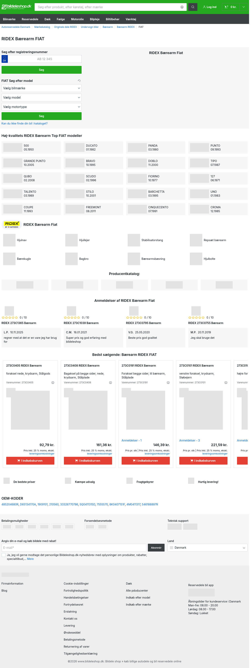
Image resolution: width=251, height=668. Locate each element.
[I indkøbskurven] (30, 461)
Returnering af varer (76, 646)
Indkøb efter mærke (138, 604)
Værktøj (131, 19)
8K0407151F (117, 504)
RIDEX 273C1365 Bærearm (19, 323)
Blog (4, 590)
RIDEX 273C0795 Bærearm (143, 323)
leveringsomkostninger (41, 453)
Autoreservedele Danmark (16, 26)
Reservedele (30, 19)
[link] (235, 7)
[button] (182, 7)
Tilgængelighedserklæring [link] (80, 653)
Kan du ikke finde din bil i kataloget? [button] (25, 123)
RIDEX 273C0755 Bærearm (205, 323)
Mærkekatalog (42, 26)
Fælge (61, 19)
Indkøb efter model (138, 597)
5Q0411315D (87, 504)
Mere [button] (30, 558)
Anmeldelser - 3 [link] (189, 440)
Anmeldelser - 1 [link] (132, 440)
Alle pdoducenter (137, 590)
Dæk (47, 19)
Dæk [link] (129, 583)
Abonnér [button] (156, 547)
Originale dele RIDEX (65, 26)
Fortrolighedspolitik (76, 590)
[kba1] (45, 59)
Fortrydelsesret (73, 604)
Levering (69, 625)
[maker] (42, 88)
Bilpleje (95, 19)
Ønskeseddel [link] (72, 632)
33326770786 (69, 504)
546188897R (150, 504)
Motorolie (77, 19)
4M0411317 (133, 504)
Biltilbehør (112, 19)
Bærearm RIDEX (126, 26)
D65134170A (28, 504)
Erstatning (70, 611)
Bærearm (108, 26)
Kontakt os (70, 618)
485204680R (10, 504)
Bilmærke (9, 19)
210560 (54, 504)
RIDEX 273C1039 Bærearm (81, 323)
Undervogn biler (89, 26)
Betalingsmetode (74, 639)
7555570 (102, 504)
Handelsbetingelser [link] (76, 597)
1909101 (42, 504)
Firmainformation (12, 583)
